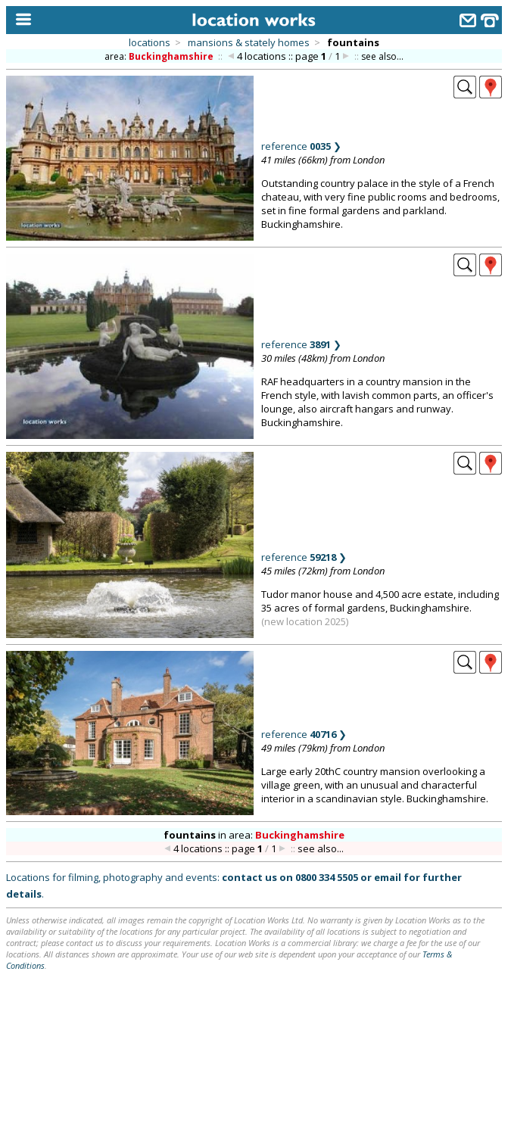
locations (149, 42)
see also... (382, 56)
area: (160, 56)
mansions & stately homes (249, 42)
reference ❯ (301, 146)
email (387, 877)
